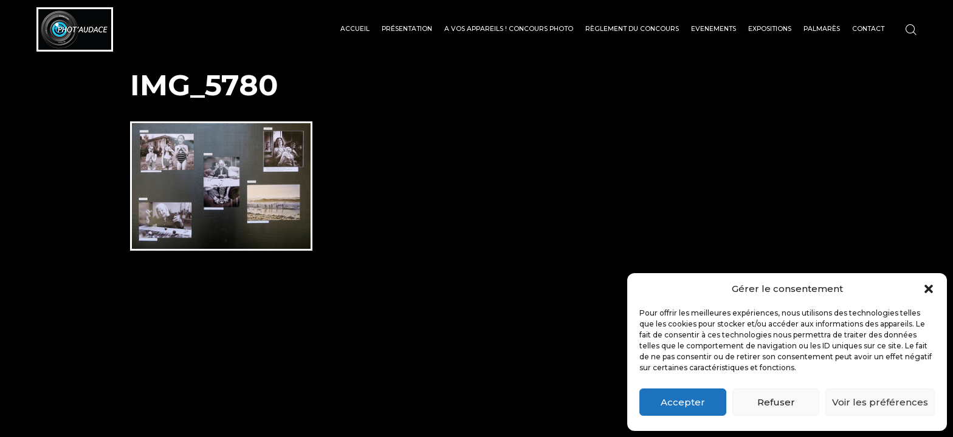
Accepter (683, 402)
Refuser (776, 402)
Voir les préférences (880, 402)
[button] (929, 289)
